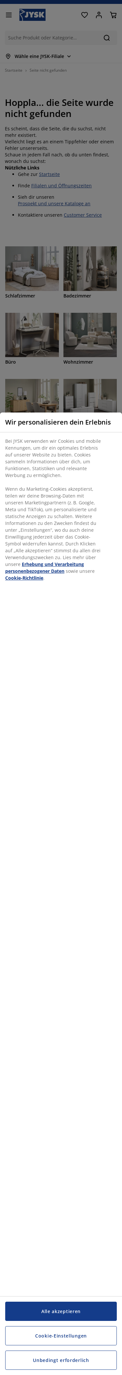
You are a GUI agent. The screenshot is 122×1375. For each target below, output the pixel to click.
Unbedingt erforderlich (61, 1360)
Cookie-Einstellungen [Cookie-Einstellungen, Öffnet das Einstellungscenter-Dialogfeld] (61, 1336)
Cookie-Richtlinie (24, 578)
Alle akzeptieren (61, 1311)
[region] (61, 893)
